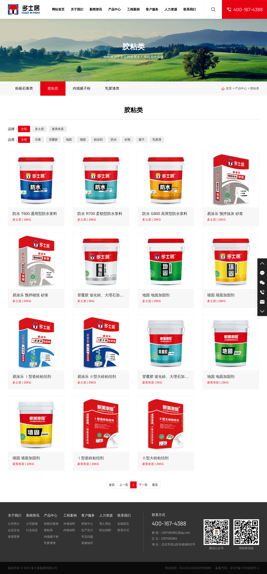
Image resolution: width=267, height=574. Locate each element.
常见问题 (87, 536)
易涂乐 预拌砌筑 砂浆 (30, 295)
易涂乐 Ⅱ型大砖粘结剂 (96, 377)
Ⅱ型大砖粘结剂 (155, 458)
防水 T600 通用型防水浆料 (35, 214)
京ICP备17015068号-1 (244, 568)
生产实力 (87, 530)
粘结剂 (98, 139)
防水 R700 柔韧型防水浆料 (99, 214)
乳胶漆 (156, 139)
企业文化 (14, 530)
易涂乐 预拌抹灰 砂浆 (225, 214)
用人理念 (105, 523)
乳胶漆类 (112, 88)
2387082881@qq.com (175, 532)
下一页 (143, 484)
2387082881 (169, 538)
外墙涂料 (69, 523)
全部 (24, 129)
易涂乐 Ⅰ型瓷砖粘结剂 (32, 377)
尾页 (155, 484)
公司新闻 (32, 523)
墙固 (83, 139)
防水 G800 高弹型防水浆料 (164, 214)
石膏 (38, 139)
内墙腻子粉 (82, 88)
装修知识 (87, 543)
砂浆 (128, 139)
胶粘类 (53, 88)
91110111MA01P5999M (195, 568)
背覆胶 (53, 139)
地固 (69, 139)
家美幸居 (58, 129)
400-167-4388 (169, 523)
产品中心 (241, 88)
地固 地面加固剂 (156, 295)
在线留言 (123, 523)
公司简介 (14, 523)
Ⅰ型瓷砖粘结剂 (90, 458)
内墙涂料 (69, 530)
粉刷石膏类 (24, 88)
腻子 (142, 139)
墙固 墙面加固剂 (220, 295)
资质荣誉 (14, 536)
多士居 (39, 129)
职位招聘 (105, 530)
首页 (229, 88)
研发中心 (87, 523)
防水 (114, 139)
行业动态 (32, 530)
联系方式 (123, 530)
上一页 (123, 484)
